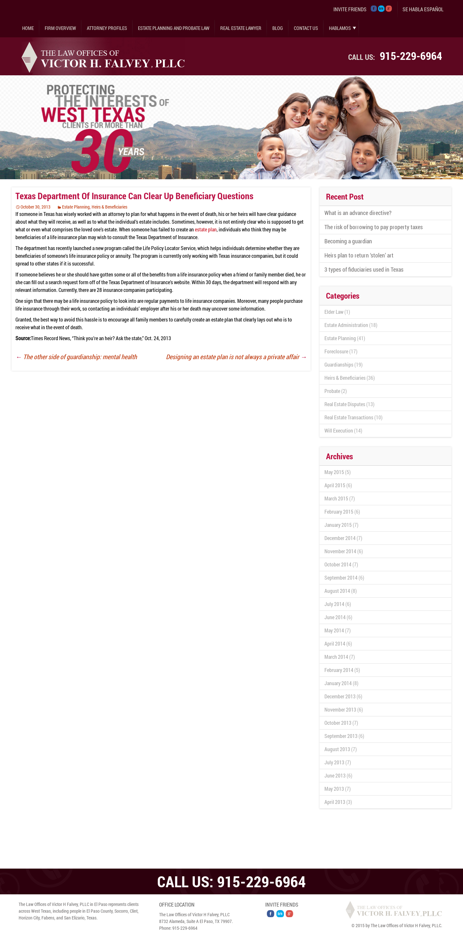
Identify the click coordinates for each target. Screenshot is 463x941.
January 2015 (338, 524)
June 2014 (335, 617)
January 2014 (338, 683)
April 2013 (334, 801)
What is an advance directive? (358, 213)
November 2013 (340, 709)
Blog (277, 28)
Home (28, 28)
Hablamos (340, 28)
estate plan (206, 229)
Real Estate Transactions (348, 417)
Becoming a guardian (348, 241)
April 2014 (334, 643)
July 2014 (334, 604)
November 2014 (340, 551)
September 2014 (341, 577)
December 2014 (340, 538)
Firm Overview (60, 28)
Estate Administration (346, 324)
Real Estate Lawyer (240, 28)
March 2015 (336, 498)
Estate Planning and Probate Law (173, 28)
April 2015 (334, 485)
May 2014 (334, 630)
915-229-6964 (411, 55)
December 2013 (340, 696)
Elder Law (333, 311)
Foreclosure (336, 351)
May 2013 (334, 788)
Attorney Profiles (107, 28)
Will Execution (338, 430)
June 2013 (335, 775)
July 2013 (334, 762)
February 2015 (338, 511)
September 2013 (341, 735)
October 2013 (337, 722)
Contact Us (306, 28)
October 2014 (337, 564)
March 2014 (336, 656)
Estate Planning (76, 207)
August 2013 (337, 749)
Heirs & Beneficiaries (109, 207)
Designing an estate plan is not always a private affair (236, 356)
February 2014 (338, 669)
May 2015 (334, 472)
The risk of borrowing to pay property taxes (373, 227)
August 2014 (337, 590)
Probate (332, 390)
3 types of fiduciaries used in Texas (364, 269)
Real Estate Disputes (344, 404)
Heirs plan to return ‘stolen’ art (359, 255)
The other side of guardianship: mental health (76, 356)
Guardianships (338, 364)
